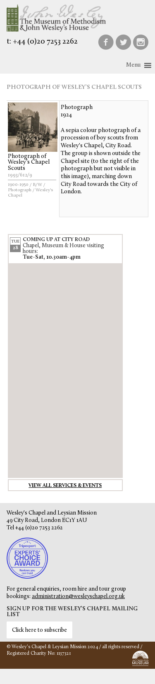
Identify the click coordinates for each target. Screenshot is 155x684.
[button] (133, 65)
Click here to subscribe (39, 630)
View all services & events (65, 485)
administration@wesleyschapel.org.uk (78, 597)
